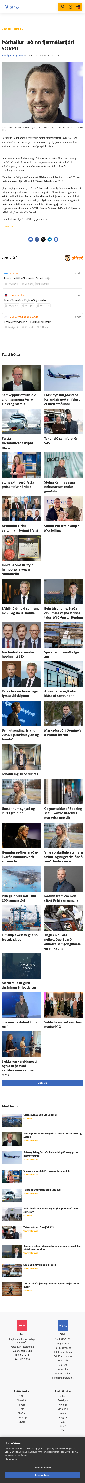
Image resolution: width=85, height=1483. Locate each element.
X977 (63, 1427)
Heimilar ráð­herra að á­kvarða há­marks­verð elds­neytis (20, 857)
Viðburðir (63, 1409)
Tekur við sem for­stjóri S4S (38, 1227)
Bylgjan (63, 1418)
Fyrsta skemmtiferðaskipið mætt (17, 443)
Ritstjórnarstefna (63, 1352)
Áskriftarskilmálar (63, 1356)
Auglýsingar (63, 1344)
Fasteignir (63, 1401)
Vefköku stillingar (42, 1468)
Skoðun (22, 1414)
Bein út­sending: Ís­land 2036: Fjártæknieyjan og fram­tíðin (20, 735)
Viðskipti (22, 1401)
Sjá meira (42, 1083)
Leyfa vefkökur (42, 1475)
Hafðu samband (63, 1348)
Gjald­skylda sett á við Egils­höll (40, 1115)
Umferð (63, 1365)
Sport (22, 1405)
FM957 (63, 1422)
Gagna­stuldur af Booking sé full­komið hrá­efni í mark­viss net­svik (63, 813)
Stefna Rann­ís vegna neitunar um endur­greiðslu (59, 487)
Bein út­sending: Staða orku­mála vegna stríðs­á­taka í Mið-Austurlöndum (63, 613)
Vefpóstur (63, 1369)
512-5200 (65, 1339)
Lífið (22, 1409)
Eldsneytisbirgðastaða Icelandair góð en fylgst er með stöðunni (62, 400)
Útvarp (22, 1422)
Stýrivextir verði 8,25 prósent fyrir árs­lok (46, 1171)
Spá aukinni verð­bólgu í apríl (39, 1265)
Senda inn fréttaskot (62, 1378)
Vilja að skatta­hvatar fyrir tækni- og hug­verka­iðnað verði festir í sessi (63, 857)
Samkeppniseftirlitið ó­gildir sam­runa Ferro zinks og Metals (19, 400)
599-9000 (25, 1359)
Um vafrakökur (63, 1374)
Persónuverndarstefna (22, 1347)
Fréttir (22, 1396)
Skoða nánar (11, 1459)
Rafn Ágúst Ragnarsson (13, 56)
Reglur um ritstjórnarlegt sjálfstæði (22, 1341)
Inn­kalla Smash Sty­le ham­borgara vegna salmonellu (17, 570)
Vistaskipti (9, 227)
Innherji (63, 1396)
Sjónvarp (22, 1418)
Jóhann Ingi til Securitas (20, 774)
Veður (63, 1414)
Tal (62, 1431)
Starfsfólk (63, 1361)
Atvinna (63, 1405)
